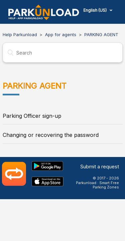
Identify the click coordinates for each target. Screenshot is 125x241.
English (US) (95, 10)
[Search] (63, 53)
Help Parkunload (20, 34)
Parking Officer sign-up (32, 115)
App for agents (60, 34)
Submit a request (99, 166)
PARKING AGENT (101, 34)
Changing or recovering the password (51, 135)
